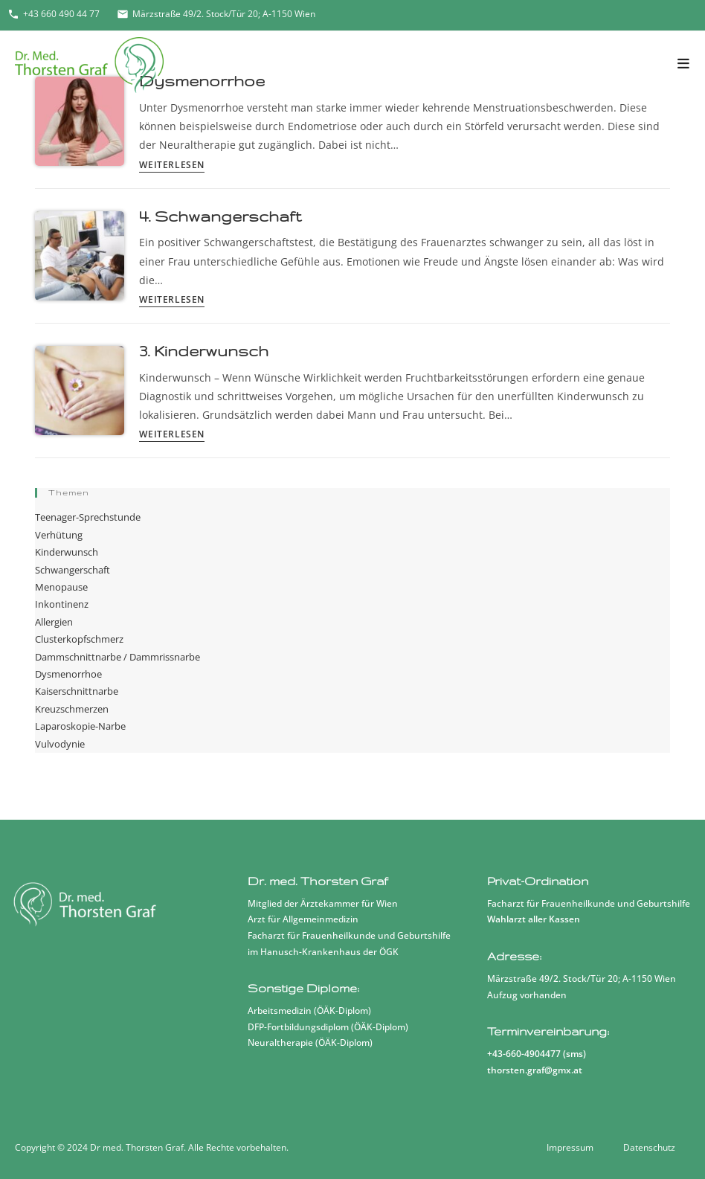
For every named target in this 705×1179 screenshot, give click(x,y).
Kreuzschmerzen (72, 709)
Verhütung (59, 535)
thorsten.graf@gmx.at (534, 1070)
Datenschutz (649, 1147)
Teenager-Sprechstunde (88, 517)
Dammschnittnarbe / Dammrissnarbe (117, 657)
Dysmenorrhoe (68, 674)
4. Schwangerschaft (220, 216)
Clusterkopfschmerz (79, 639)
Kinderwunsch (66, 552)
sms (574, 1053)
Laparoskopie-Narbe (80, 726)
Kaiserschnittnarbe (76, 691)
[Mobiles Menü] (683, 64)
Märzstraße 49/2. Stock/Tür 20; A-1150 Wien (216, 13)
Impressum (570, 1147)
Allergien (54, 622)
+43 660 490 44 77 (53, 13)
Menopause (61, 587)
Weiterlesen (172, 166)
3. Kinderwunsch (203, 350)
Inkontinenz (61, 604)
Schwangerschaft (72, 569)
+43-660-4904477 (524, 1053)
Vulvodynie (60, 744)
